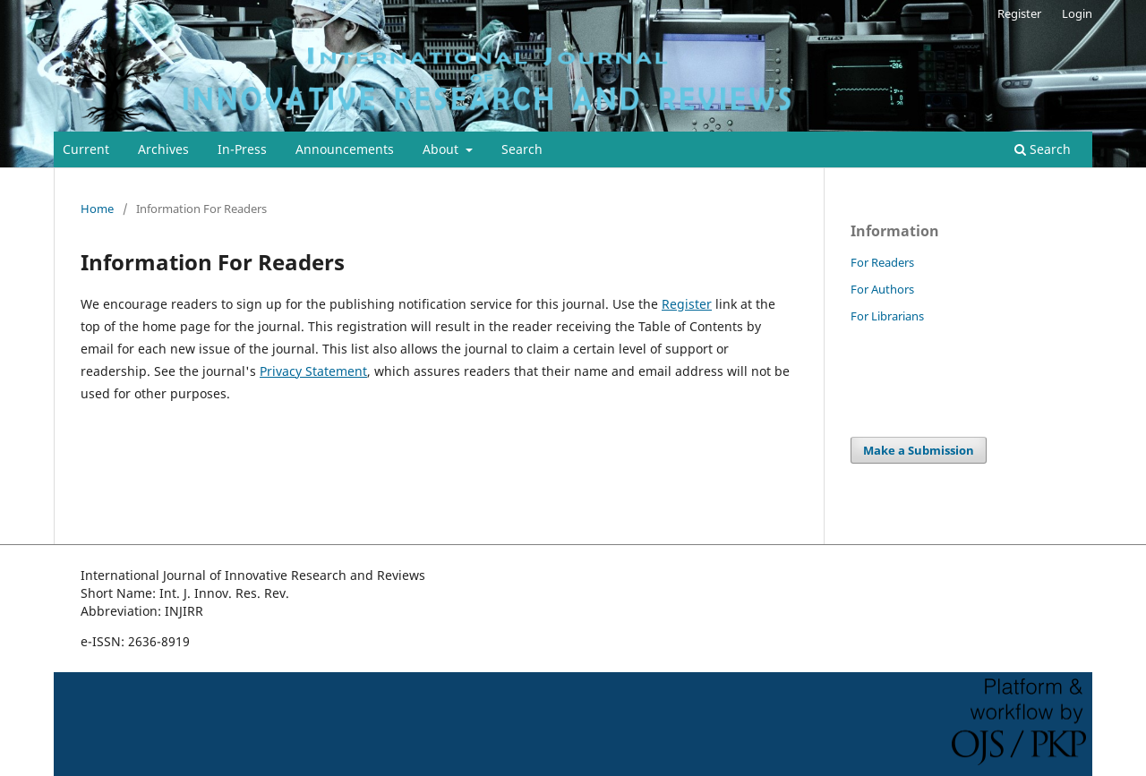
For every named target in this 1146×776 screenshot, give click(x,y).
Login (1077, 13)
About (442, 149)
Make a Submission (918, 450)
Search (522, 149)
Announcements (344, 149)
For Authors (882, 289)
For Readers (882, 262)
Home (97, 208)
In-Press (242, 149)
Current (86, 149)
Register (1019, 13)
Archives (163, 149)
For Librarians (887, 316)
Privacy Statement (313, 370)
